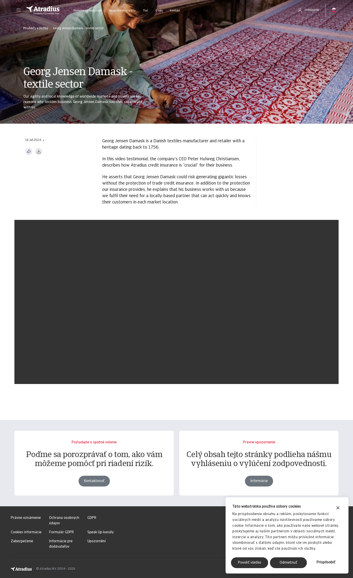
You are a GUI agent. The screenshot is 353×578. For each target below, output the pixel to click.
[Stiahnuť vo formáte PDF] (38, 151)
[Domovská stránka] (43, 10)
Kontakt (175, 10)
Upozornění (96, 541)
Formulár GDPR (61, 532)
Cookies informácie (26, 532)
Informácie (259, 483)
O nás (159, 10)
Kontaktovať (94, 483)
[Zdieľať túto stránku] (28, 151)
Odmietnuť (288, 563)
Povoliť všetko (249, 563)
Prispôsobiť (326, 562)
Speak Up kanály (100, 532)
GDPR (91, 518)
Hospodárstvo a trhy (122, 10)
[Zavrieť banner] (337, 508)
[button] (18, 10)
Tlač (145, 10)
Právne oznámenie (26, 518)
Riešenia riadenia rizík (87, 10)
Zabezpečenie (22, 541)
